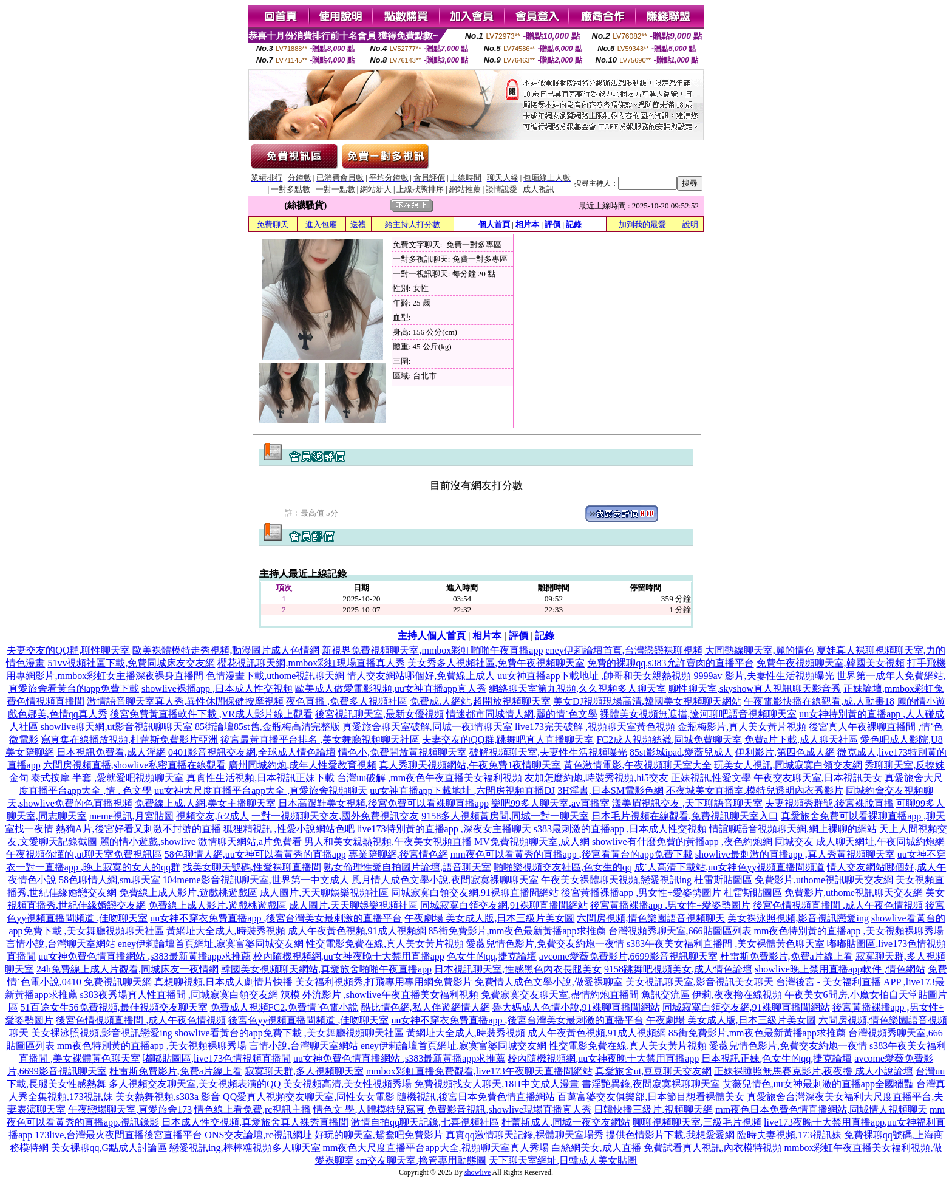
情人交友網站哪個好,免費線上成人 (421, 676)
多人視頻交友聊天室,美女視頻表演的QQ (194, 1084)
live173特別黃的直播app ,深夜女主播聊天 (444, 829)
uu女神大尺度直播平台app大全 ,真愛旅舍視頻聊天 (260, 790)
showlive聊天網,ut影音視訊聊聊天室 (116, 727)
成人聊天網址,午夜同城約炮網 (880, 841)
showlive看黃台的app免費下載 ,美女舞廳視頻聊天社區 (289, 1033)
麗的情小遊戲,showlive (147, 841)
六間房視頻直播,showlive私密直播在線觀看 (134, 765)
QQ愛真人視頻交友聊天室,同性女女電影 (309, 1096)
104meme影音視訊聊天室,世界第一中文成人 (256, 880)
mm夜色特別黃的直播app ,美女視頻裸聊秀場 (848, 931)
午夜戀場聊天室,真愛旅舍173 (130, 1109)
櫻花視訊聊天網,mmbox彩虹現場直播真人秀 (311, 663)
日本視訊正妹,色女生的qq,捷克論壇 (776, 1058)
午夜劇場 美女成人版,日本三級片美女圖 (489, 918)
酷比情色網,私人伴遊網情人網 (425, 1007)
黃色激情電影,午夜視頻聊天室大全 (637, 765)
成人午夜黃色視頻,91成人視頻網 (357, 931)
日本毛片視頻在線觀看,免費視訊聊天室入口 (684, 816)
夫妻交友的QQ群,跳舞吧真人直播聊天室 (508, 739)
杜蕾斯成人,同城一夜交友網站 (565, 1122)
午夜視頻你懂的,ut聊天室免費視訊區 (84, 854)
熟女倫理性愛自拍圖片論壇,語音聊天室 (407, 867)
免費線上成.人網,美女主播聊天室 (205, 803)
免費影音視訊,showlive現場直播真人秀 (509, 1109)
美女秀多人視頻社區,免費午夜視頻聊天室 (496, 663)
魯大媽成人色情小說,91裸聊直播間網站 (576, 1007)
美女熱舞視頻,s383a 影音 (167, 1096)
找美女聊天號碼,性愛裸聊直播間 (252, 867)
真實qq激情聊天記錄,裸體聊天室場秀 (525, 1135)
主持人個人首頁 (432, 635)
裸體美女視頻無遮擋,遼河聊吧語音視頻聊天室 (698, 714)
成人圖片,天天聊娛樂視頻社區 (324, 892)
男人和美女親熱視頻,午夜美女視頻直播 (388, 841)
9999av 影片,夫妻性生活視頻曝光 (763, 676)
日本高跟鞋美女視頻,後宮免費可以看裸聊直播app (383, 803)
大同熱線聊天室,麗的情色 (759, 650)
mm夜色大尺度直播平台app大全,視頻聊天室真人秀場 (436, 1148)
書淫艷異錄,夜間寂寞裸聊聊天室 (651, 1084)
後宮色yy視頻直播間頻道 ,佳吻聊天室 (308, 1020)
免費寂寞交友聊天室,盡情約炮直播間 (560, 994)
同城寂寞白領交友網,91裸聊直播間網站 (475, 892)
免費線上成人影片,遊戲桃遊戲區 (188, 892)
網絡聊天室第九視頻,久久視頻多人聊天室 (577, 688)
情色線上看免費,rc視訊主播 (252, 1109)
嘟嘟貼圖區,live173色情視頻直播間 (217, 1058)
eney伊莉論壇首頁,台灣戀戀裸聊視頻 (623, 650)
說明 (690, 224)
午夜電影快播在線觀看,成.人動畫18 (819, 701)
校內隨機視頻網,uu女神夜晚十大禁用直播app (348, 956)
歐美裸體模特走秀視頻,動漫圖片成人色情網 (225, 650)
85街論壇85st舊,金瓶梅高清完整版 (267, 727)
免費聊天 (272, 224)
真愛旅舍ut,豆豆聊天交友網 (653, 1071)
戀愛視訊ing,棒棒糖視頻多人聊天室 (244, 1148)
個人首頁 (494, 224)
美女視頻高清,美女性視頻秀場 (347, 1084)
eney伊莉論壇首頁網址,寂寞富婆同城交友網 (211, 943)
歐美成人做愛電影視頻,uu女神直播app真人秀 (390, 688)
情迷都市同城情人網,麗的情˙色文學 (521, 714)
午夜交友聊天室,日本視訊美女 (817, 778)
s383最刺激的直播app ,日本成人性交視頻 (620, 829)
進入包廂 (321, 224)
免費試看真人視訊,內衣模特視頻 (713, 1148)
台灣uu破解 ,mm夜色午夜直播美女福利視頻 (429, 778)
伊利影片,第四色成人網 (785, 752)
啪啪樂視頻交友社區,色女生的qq (563, 867)
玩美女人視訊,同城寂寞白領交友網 (788, 765)
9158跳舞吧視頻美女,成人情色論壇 (678, 969)
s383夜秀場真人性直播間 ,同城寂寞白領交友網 (179, 994)
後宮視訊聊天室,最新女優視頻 (379, 714)
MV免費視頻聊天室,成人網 (532, 841)
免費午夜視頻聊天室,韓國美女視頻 (830, 663)
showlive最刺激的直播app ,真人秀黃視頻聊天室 (795, 854)
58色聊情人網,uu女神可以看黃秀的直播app (255, 854)
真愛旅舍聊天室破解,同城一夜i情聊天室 (427, 727)
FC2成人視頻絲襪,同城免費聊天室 (669, 739)
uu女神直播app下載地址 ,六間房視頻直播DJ (462, 790)
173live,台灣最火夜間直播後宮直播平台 (118, 1135)
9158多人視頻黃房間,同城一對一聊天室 (505, 816)
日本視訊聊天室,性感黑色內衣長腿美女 (518, 969)
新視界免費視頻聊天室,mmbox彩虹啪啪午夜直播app (432, 650)
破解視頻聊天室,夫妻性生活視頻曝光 (548, 752)
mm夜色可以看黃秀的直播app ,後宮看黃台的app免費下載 (571, 854)
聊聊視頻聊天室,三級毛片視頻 (697, 1122)
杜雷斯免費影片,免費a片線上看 (786, 956)
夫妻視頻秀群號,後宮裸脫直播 (829, 803)
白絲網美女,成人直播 (596, 1148)
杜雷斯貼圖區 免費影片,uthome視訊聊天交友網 (793, 880)
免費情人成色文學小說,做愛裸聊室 (549, 982)
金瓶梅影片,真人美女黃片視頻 (742, 727)
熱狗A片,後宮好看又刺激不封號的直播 (138, 829)
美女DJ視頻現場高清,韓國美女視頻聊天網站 (647, 701)
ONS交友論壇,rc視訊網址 (258, 1135)
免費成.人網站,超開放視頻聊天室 (480, 701)
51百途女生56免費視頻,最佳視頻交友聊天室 (114, 1007)
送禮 (358, 224)
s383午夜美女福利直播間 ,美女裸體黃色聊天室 (725, 943)
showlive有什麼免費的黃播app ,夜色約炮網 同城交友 (703, 841)
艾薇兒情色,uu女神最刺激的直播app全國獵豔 (818, 1084)
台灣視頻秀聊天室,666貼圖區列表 (680, 931)
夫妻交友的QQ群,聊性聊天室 (68, 650)
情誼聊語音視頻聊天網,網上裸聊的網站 (793, 829)
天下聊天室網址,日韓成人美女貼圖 (563, 1160)
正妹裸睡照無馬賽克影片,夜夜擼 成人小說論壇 (813, 1071)
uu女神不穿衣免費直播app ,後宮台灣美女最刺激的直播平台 (276, 918)
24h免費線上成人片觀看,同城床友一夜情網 (127, 969)
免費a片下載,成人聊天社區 (801, 739)
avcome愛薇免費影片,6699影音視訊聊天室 (628, 956)
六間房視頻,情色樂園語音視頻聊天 (651, 918)
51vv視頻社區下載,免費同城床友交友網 (131, 663)
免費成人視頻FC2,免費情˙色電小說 (284, 1007)
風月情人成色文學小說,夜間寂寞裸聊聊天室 (445, 880)
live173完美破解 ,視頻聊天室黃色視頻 (595, 727)
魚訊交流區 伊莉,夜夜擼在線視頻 (711, 994)
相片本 (527, 224)
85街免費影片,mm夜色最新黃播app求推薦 (517, 931)
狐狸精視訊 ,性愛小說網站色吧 (289, 829)
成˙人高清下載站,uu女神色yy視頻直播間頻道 (729, 867)
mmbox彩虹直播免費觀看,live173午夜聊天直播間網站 (479, 1071)
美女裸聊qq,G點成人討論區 (109, 1148)
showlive (477, 1172)
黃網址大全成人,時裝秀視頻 (225, 931)
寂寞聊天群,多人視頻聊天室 (304, 1071)
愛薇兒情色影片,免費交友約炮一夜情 (545, 943)
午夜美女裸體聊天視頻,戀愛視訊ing (616, 880)
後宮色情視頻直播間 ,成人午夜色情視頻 (838, 905)
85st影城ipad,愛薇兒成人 (681, 752)
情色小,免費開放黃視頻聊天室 (402, 752)
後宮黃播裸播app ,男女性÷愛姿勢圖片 (641, 892)
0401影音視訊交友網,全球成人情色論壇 (252, 752)
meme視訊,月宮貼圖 (131, 816)
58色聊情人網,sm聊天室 (109, 880)
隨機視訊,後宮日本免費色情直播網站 (476, 1096)
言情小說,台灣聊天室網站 (60, 943)
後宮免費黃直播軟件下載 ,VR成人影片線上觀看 (211, 714)
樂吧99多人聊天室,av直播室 (550, 803)
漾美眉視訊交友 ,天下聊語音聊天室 (687, 803)
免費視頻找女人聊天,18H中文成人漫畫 (496, 1084)
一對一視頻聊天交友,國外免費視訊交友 (335, 816)
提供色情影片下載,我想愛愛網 (670, 1135)
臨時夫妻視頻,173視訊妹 (789, 1135)
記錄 (574, 224)
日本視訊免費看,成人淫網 (111, 752)
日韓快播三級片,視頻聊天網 (653, 1109)
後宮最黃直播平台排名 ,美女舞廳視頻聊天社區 (320, 739)
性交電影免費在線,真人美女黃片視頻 (385, 943)
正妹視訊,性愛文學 (711, 778)
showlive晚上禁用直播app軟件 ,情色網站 (840, 969)
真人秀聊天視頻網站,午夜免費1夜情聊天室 (470, 765)
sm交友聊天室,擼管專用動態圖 (421, 1160)
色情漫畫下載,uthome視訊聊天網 (275, 676)
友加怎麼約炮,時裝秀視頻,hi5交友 (596, 778)
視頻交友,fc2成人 (212, 816)
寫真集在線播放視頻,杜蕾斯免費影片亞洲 (129, 739)
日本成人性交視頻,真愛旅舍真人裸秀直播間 (255, 1122)
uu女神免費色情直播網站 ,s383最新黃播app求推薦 (144, 956)
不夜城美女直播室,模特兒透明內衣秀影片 (754, 790)
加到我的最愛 (642, 224)
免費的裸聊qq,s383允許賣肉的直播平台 (670, 663)
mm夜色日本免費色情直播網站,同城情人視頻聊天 (821, 1109)
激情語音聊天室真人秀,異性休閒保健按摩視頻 (185, 701)
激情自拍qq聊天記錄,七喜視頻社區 (425, 1122)
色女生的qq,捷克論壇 (492, 956)
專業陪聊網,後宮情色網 (398, 854)
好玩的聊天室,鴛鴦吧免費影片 (378, 1135)
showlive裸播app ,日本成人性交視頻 (217, 688)
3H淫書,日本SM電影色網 (610, 790)
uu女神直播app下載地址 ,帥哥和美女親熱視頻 (594, 676)
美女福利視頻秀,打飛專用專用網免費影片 (383, 982)
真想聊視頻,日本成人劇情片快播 (223, 982)
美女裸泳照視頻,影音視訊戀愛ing (797, 918)
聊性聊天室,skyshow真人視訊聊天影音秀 (754, 688)
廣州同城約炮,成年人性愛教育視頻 (302, 765)
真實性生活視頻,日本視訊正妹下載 (260, 778)
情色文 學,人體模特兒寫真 (369, 1109)
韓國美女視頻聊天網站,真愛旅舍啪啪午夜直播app (326, 969)
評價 (552, 224)
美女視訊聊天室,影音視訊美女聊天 (699, 982)
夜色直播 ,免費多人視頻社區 (346, 701)
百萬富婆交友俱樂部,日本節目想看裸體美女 (650, 1096)
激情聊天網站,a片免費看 (250, 841)
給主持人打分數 (412, 224)
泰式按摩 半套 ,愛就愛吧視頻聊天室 (107, 778)
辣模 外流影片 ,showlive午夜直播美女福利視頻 (379, 994)
